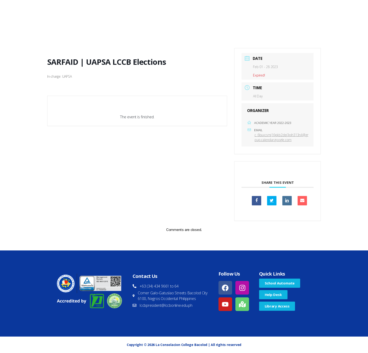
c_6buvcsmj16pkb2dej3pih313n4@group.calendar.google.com (281, 137)
